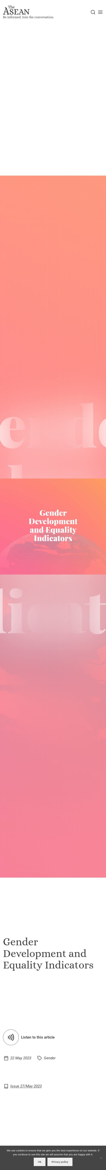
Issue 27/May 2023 (26, 1086)
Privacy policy (60, 1161)
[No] (101, 1158)
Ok (39, 1161)
